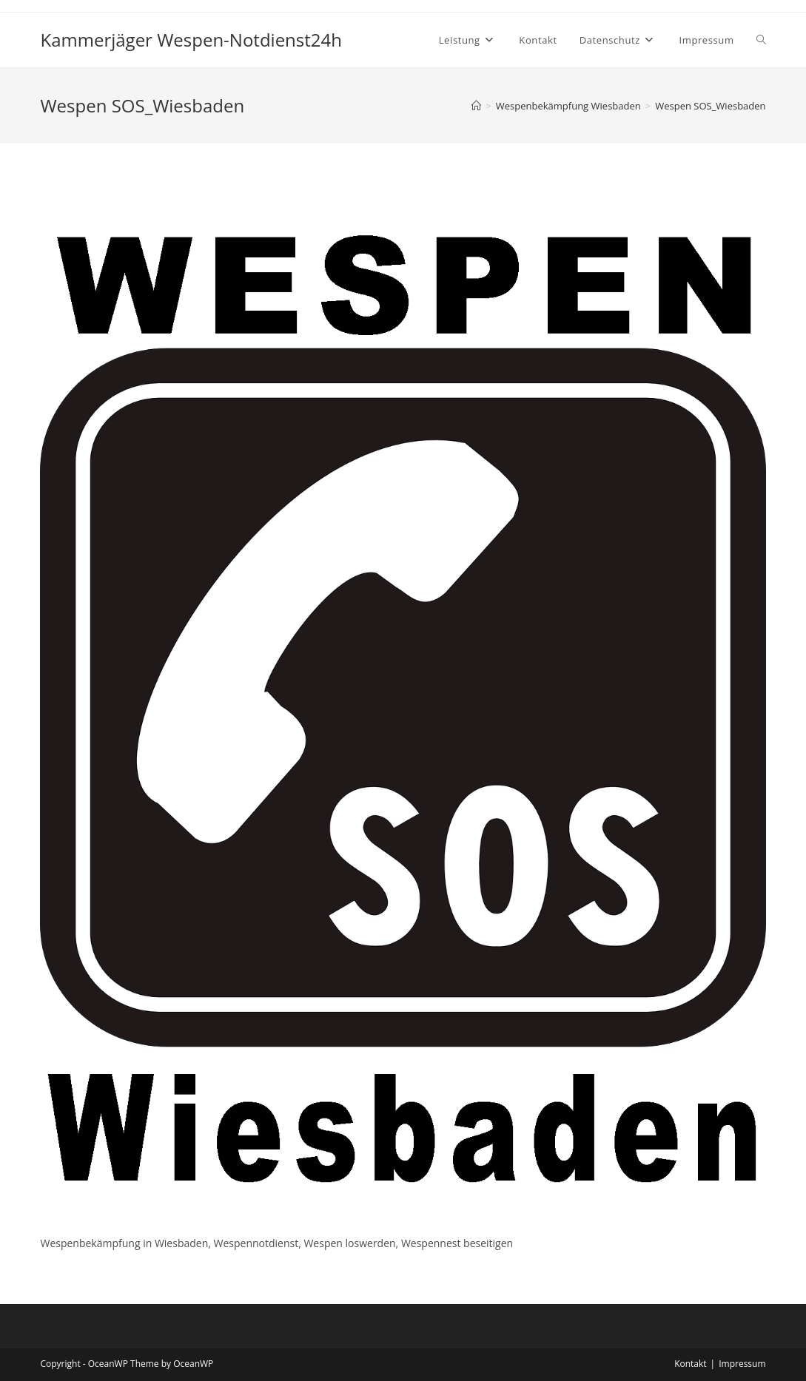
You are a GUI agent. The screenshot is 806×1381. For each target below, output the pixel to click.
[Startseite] (476, 105)
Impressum (742, 1363)
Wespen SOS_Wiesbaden (710, 105)
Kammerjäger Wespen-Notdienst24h (191, 39)
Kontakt (690, 1363)
